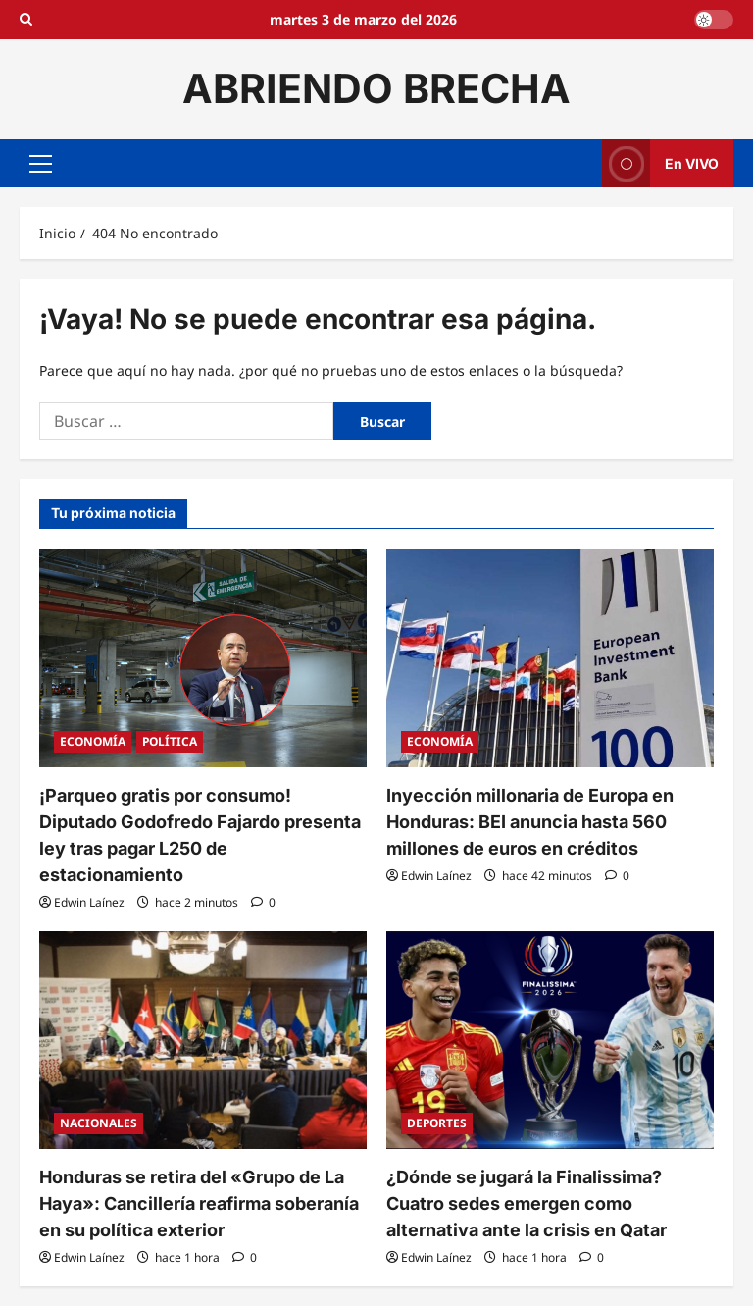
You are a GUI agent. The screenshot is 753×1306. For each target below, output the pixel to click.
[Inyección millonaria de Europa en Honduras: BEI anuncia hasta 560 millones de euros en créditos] (550, 658)
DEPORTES (437, 1123)
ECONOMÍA (93, 741)
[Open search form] (26, 19)
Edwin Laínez (89, 902)
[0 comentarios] (263, 902)
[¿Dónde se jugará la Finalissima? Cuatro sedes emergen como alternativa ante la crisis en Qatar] (550, 1040)
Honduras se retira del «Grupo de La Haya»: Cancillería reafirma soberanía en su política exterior (199, 1203)
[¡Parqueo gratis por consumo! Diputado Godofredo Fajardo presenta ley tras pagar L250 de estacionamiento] (203, 658)
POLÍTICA (169, 741)
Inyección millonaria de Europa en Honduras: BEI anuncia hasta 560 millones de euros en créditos (530, 822)
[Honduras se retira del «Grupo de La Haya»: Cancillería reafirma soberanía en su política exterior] (203, 1040)
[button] (41, 162)
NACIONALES (98, 1123)
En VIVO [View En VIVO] (660, 163)
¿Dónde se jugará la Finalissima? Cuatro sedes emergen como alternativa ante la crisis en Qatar (526, 1203)
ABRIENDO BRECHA (376, 88)
